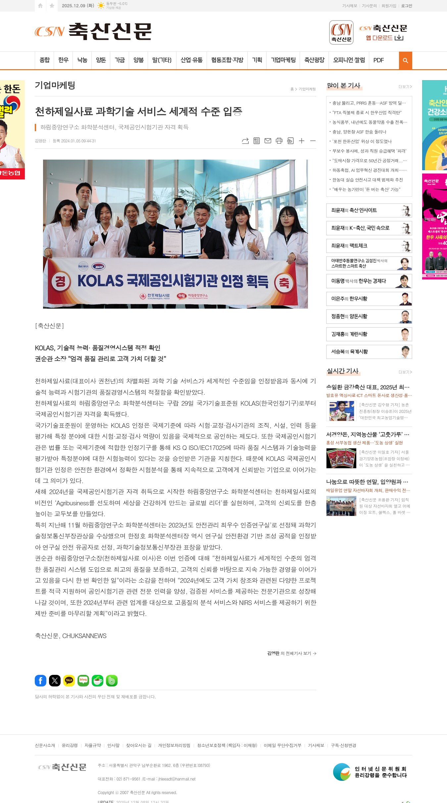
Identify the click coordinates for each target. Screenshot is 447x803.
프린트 (279, 140)
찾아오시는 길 (139, 745)
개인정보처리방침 (174, 745)
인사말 (113, 745)
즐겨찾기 (52, 6)
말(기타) (162, 60)
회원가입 (388, 5)
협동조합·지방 (227, 60)
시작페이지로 (40, 6)
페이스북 (40, 680)
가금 (119, 60)
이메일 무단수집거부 (283, 745)
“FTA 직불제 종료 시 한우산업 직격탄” (367, 112)
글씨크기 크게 (301, 140)
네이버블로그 (83, 680)
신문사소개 (45, 745)
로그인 (406, 5)
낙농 (82, 60)
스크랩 (290, 140)
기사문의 (369, 5)
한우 (63, 60)
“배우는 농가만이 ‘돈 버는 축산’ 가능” (366, 189)
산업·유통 (192, 60)
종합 (44, 60)
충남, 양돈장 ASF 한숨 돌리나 (359, 131)
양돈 (101, 60)
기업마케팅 (283, 60)
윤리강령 (70, 745)
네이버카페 (97, 680)
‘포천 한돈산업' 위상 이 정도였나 (362, 141)
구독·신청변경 (343, 745)
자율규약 (92, 745)
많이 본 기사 (343, 85)
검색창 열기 (405, 60)
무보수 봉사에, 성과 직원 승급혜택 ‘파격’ (369, 151)
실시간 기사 (342, 370)
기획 (257, 60)
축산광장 (314, 60)
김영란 (40, 140)
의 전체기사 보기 (289, 653)
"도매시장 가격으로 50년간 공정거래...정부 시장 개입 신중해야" (370, 160)
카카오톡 (69, 680)
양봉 (138, 60)
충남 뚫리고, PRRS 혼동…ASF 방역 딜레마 (370, 103)
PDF (378, 60)
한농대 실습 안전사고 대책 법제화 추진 (367, 179)
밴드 (112, 680)
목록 (256, 140)
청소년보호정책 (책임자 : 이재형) (227, 745)
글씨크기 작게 (313, 140)
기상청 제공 (113, 8)
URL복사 (245, 140)
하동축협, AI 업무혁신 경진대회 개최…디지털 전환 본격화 (370, 170)
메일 (268, 140)
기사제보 (349, 5)
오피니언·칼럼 (349, 60)
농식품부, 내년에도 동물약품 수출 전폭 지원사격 (370, 122)
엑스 (55, 680)
